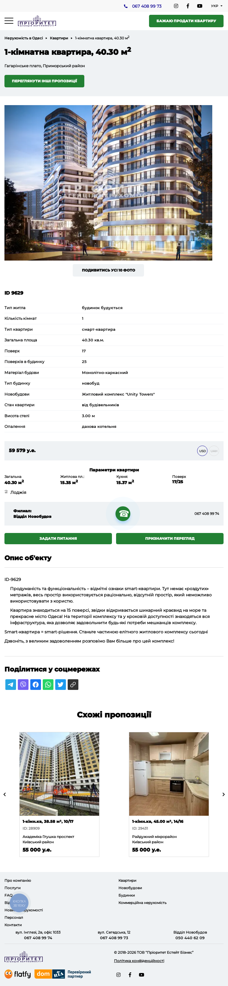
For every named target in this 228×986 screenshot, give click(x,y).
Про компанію (17, 880)
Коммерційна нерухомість (142, 902)
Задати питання (58, 538)
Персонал (13, 917)
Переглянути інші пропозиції (44, 81)
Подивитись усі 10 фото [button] (108, 270)
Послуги (12, 888)
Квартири (59, 38)
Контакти (13, 925)
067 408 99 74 (206, 513)
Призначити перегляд (169, 538)
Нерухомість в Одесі (23, 38)
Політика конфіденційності (139, 960)
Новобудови (130, 888)
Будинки (126, 895)
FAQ (8, 895)
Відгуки (11, 902)
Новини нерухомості (23, 910)
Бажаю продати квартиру (186, 21)
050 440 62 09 (190, 937)
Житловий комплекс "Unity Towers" (118, 394)
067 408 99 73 (147, 6)
